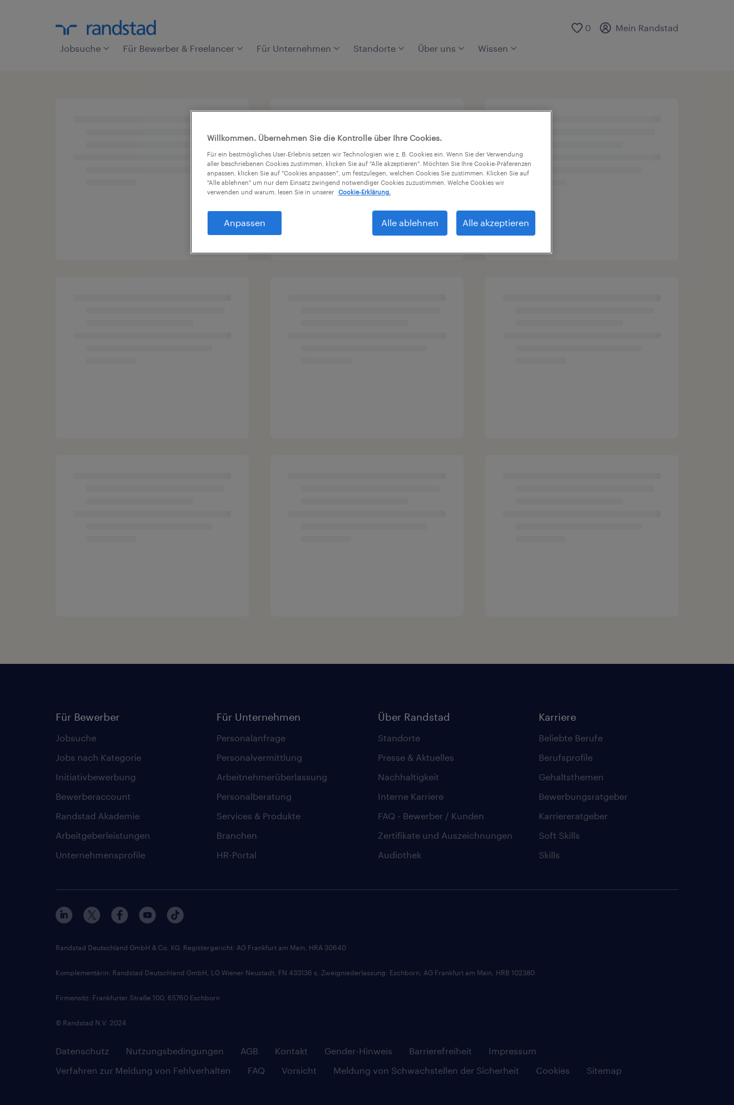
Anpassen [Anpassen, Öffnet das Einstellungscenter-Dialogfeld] (244, 222)
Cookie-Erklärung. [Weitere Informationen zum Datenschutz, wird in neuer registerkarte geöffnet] (364, 191)
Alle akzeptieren (495, 222)
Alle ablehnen (410, 222)
